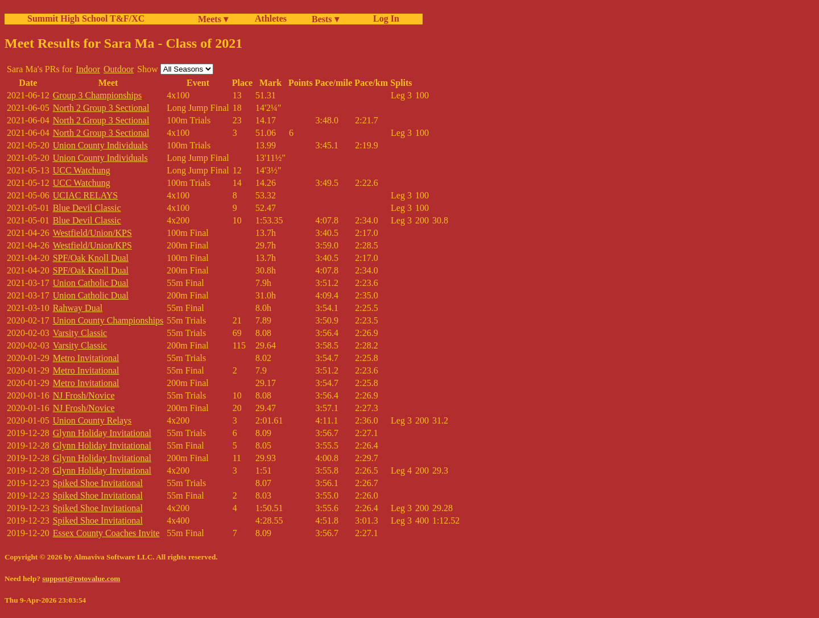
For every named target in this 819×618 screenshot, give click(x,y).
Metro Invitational (86, 358)
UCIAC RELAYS (85, 195)
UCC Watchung (81, 170)
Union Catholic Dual (91, 283)
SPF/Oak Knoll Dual (91, 258)
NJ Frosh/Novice (84, 395)
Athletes (271, 18)
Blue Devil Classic (87, 208)
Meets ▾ (213, 19)
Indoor (88, 69)
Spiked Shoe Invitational (98, 483)
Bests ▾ (325, 19)
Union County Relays (92, 420)
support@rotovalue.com (81, 578)
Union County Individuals (100, 145)
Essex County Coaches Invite (106, 533)
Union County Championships (108, 320)
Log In (384, 18)
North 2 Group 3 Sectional (101, 108)
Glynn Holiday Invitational (102, 433)
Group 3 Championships (97, 95)
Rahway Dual (78, 308)
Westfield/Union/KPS (92, 233)
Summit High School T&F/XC (85, 18)
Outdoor (119, 69)
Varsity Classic (80, 333)
